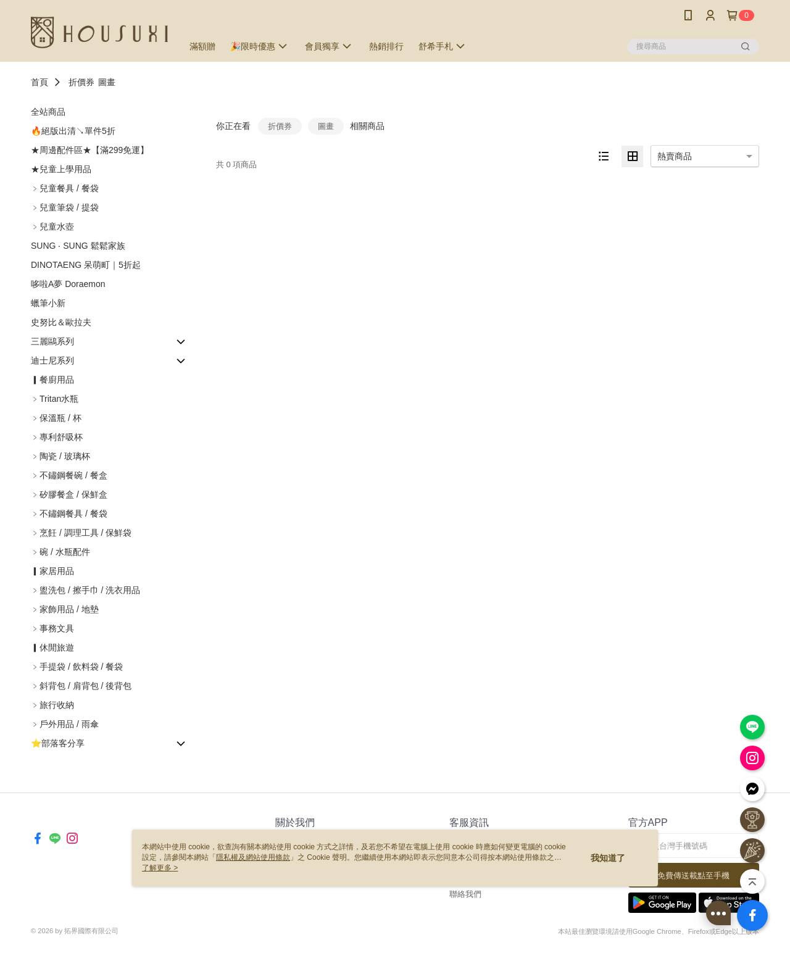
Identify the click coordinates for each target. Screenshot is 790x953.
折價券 (81, 82)
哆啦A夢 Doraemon (68, 284)
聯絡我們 (465, 894)
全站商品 (48, 112)
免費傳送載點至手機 (693, 875)
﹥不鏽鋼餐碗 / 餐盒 (69, 475)
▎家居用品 (52, 571)
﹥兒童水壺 (52, 226)
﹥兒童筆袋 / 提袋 (65, 207)
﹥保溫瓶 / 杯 (56, 418)
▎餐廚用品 (52, 380)
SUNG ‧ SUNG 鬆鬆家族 (78, 246)
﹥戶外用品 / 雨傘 (65, 724)
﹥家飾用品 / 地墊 (65, 609)
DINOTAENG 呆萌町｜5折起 (86, 265)
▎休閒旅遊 (52, 647)
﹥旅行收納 (52, 705)
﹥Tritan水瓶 (54, 399)
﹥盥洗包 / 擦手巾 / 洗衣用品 (85, 590)
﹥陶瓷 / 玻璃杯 (60, 456)
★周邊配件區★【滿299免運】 (90, 150)
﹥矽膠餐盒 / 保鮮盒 (69, 494)
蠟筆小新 (48, 303)
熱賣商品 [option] (674, 156)
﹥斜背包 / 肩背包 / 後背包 (81, 686)
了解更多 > (160, 868)
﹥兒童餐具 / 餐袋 (65, 188)
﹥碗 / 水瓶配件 (60, 552)
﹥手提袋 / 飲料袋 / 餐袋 (77, 667)
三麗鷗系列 (52, 341)
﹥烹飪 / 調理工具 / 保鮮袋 (81, 533)
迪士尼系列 (52, 360)
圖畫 (106, 82)
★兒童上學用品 (61, 169)
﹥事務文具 (52, 628)
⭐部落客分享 (58, 743)
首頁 (39, 82)
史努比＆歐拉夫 (61, 322)
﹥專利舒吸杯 (57, 437)
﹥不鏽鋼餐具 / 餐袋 (69, 513)
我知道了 (608, 858)
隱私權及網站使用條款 (253, 857)
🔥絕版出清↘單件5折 (73, 131)
